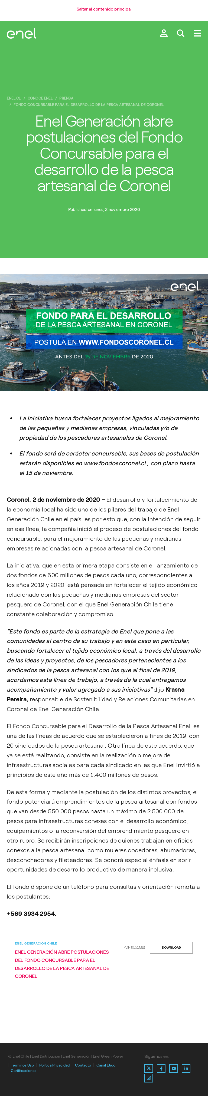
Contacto (83, 1065)
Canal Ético (105, 1065)
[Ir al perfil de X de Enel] (148, 1068)
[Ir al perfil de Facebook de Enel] (161, 1068)
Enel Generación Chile (36, 943)
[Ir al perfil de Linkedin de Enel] (186, 1068)
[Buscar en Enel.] (180, 33)
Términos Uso (22, 1065)
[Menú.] (197, 33)
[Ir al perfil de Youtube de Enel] (173, 1068)
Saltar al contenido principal (104, 9)
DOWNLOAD (171, 947)
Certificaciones (24, 1070)
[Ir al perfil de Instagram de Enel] (148, 1078)
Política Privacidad (54, 1065)
